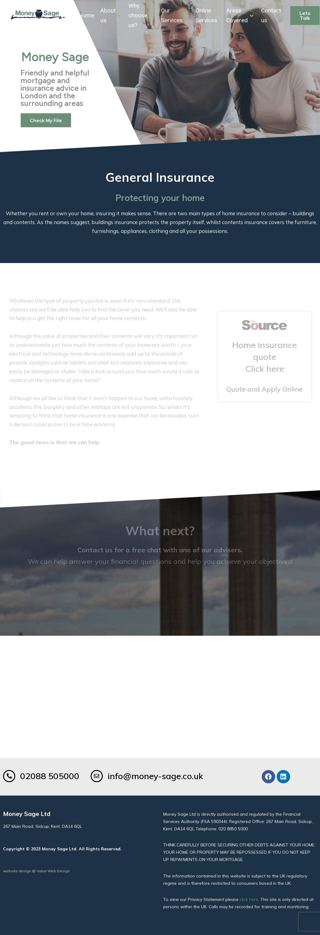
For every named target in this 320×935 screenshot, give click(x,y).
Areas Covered (239, 15)
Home (86, 15)
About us (110, 15)
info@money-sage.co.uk (155, 776)
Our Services (174, 15)
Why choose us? (137, 15)
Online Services (206, 15)
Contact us (271, 15)
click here (249, 899)
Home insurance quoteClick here (264, 356)
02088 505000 (49, 776)
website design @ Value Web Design (36, 871)
